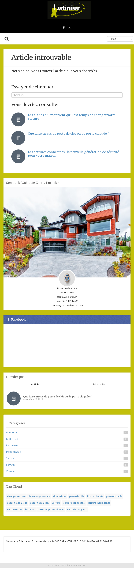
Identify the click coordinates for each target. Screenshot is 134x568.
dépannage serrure (39, 496)
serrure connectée (74, 502)
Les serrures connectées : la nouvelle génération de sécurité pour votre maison (73, 153)
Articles (36, 384)
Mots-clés (99, 384)
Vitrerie (10, 471)
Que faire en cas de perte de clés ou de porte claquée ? (68, 134)
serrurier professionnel (51, 509)
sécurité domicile (17, 502)
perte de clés (76, 496)
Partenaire (12, 445)
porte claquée (114, 496)
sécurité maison (39, 502)
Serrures (11, 464)
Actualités (11, 432)
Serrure (10, 458)
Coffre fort (12, 438)
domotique (59, 496)
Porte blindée (13, 451)
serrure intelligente (99, 502)
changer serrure (16, 496)
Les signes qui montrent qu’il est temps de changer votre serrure (72, 117)
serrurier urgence (77, 509)
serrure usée (14, 509)
